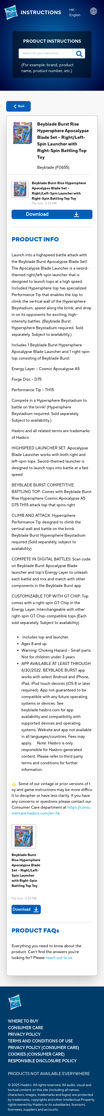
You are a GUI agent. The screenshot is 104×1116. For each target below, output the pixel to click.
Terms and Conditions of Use (40, 1041)
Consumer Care (25, 1027)
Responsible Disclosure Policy (42, 1061)
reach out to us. (59, 957)
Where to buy (23, 1021)
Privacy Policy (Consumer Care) (43, 1047)
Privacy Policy (24, 1034)
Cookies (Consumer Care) (36, 1054)
